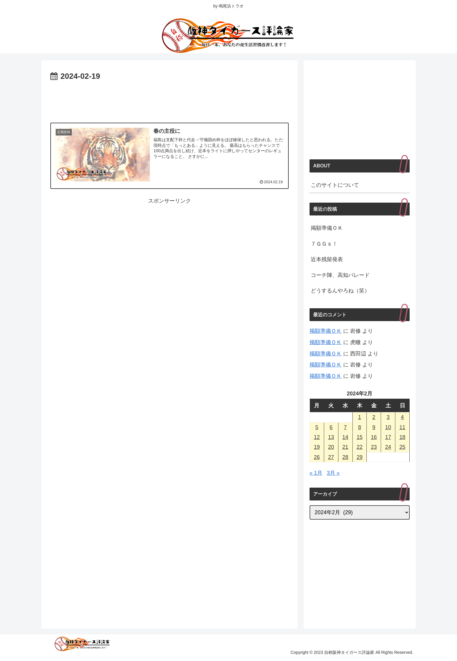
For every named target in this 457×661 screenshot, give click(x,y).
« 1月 (316, 473)
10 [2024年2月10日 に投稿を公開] (388, 427)
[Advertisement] (169, 99)
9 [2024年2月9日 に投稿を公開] (373, 427)
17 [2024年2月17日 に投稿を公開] (388, 437)
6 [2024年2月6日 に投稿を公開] (330, 427)
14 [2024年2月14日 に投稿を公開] (345, 437)
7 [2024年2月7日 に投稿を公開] (345, 427)
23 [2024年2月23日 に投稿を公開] (374, 447)
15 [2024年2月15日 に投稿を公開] (360, 437)
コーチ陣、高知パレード (340, 275)
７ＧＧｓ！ (324, 244)
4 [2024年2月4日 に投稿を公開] (402, 417)
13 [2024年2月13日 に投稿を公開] (331, 437)
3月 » (333, 473)
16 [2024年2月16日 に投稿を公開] (374, 437)
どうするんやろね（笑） (340, 291)
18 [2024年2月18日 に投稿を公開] (402, 437)
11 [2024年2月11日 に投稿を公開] (402, 427)
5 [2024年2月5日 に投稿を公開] (316, 427)
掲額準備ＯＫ (327, 228)
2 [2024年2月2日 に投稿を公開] (373, 417)
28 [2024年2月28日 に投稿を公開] (345, 457)
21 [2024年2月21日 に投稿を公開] (345, 447)
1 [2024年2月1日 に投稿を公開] (359, 417)
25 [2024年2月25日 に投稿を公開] (402, 447)
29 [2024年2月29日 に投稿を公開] (360, 457)
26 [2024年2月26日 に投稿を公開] (317, 457)
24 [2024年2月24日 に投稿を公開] (388, 447)
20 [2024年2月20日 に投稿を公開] (331, 447)
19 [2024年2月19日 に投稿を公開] (317, 447)
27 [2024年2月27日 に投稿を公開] (331, 457)
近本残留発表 (327, 259)
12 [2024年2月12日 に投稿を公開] (317, 437)
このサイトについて (335, 185)
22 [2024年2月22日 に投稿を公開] (360, 447)
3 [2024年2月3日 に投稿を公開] (388, 417)
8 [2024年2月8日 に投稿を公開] (359, 427)
